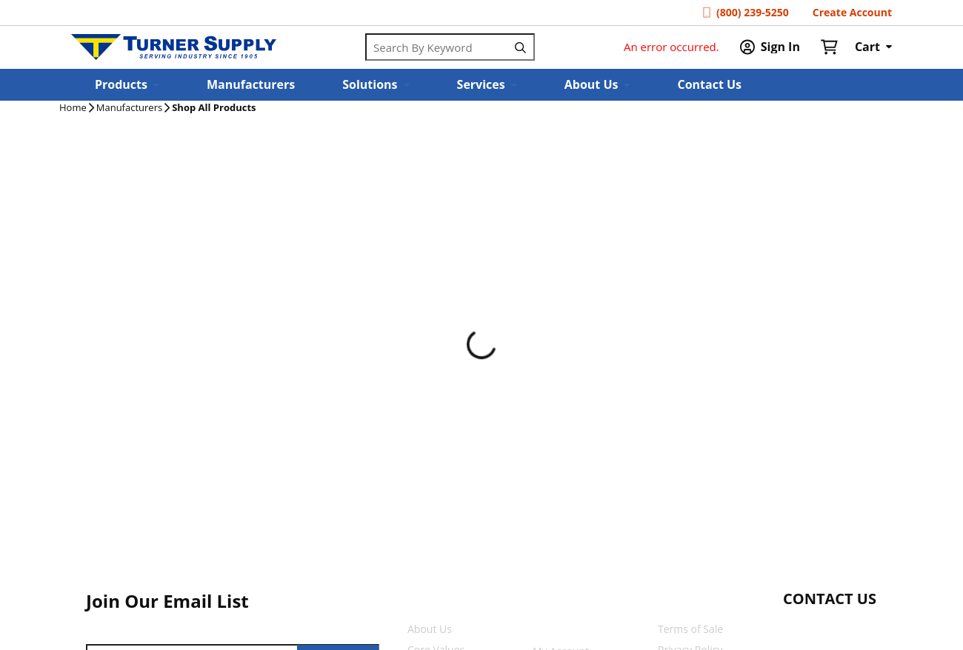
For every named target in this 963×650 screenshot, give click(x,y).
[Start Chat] (816, 628)
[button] (127, 85)
